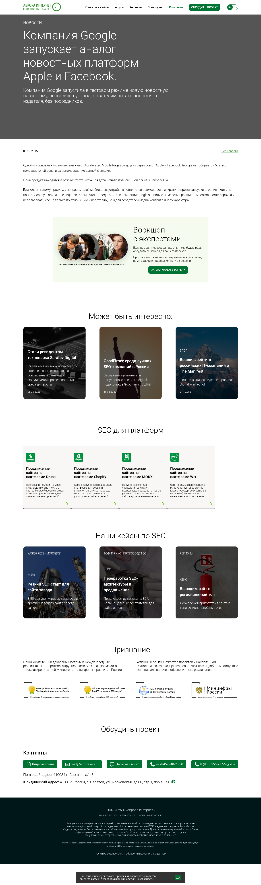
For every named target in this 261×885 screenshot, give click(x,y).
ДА (178, 877)
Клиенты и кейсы (97, 7)
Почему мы (155, 7)
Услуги (119, 7)
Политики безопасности (138, 879)
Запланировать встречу (168, 270)
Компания (176, 7)
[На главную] (42, 7)
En (235, 7)
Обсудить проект (204, 7)
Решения (135, 7)
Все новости (229, 151)
